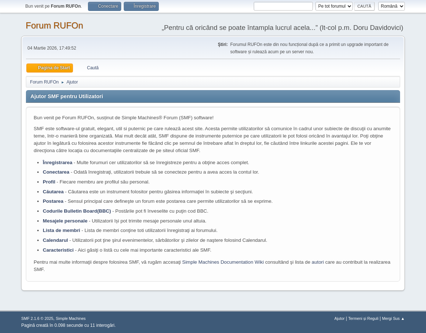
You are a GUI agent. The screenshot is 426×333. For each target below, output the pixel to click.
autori (318, 262)
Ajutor (339, 318)
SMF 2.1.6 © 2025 (37, 318)
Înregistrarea (57, 162)
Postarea (53, 201)
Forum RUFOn (54, 25)
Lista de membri (61, 230)
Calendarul (55, 240)
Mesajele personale (65, 221)
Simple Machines (71, 318)
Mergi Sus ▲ (393, 318)
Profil (49, 182)
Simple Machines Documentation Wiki (223, 262)
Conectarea (56, 172)
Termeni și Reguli (363, 318)
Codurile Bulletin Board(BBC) (77, 211)
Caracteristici (58, 250)
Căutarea (53, 191)
